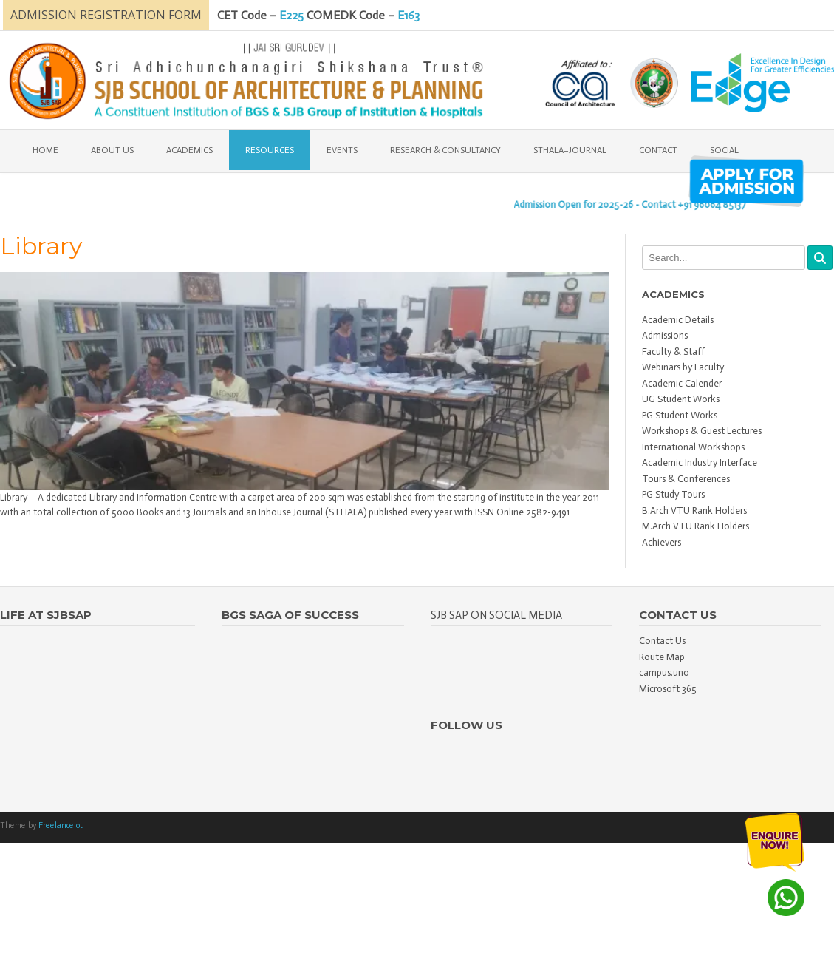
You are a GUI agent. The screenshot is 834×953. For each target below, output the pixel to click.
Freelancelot (60, 825)
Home (45, 150)
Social (724, 150)
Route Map (662, 656)
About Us (112, 150)
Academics (189, 150)
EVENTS (342, 150)
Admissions (665, 335)
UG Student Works (681, 398)
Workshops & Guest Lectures (702, 430)
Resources (269, 150)
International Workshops (693, 446)
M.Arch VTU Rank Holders (695, 526)
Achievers (661, 542)
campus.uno (664, 672)
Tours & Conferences (686, 478)
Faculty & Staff (673, 351)
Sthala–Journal (569, 150)
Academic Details (678, 319)
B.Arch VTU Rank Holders (694, 510)
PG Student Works (679, 415)
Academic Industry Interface (699, 462)
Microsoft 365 (668, 688)
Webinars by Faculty (683, 367)
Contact (658, 150)
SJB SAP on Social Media (496, 615)
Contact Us (662, 640)
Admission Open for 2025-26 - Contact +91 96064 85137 (637, 204)
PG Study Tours (673, 494)
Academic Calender (682, 383)
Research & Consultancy (445, 150)
